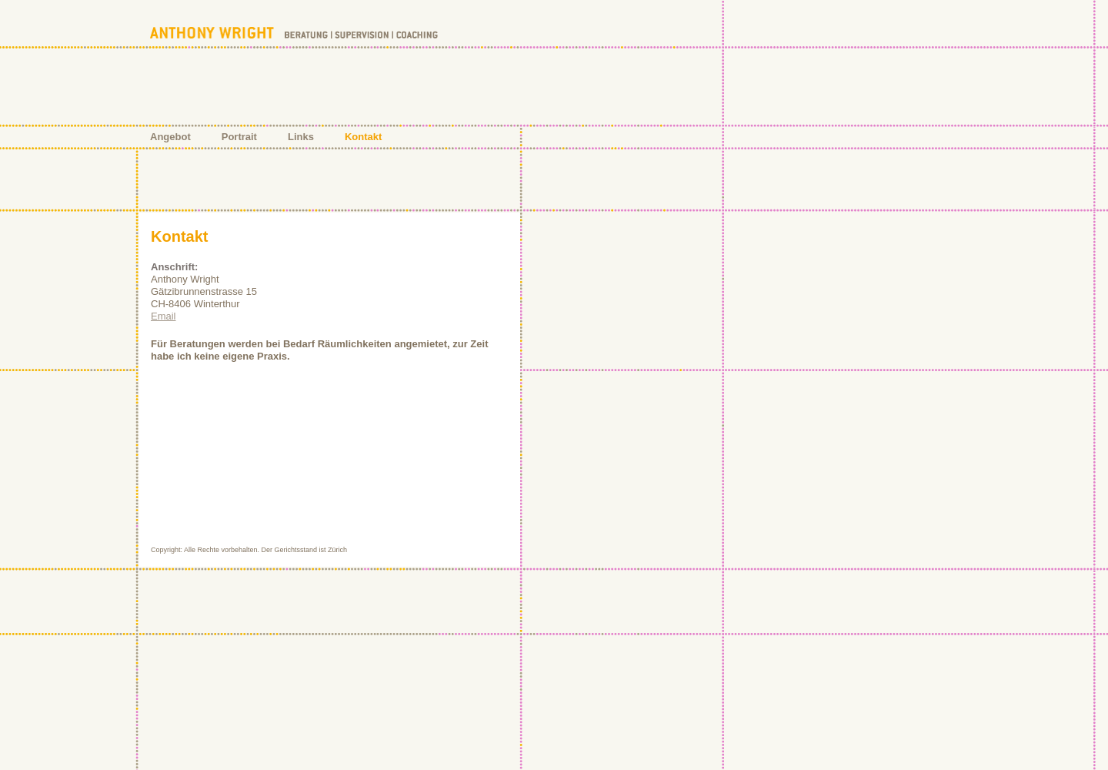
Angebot (170, 136)
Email (163, 316)
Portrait (239, 136)
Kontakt (363, 136)
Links (301, 136)
